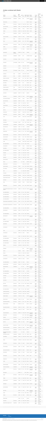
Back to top (42, 418)
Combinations (9, 416)
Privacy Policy (9, 418)
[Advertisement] (23, 5)
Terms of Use (12, 418)
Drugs (9, 415)
